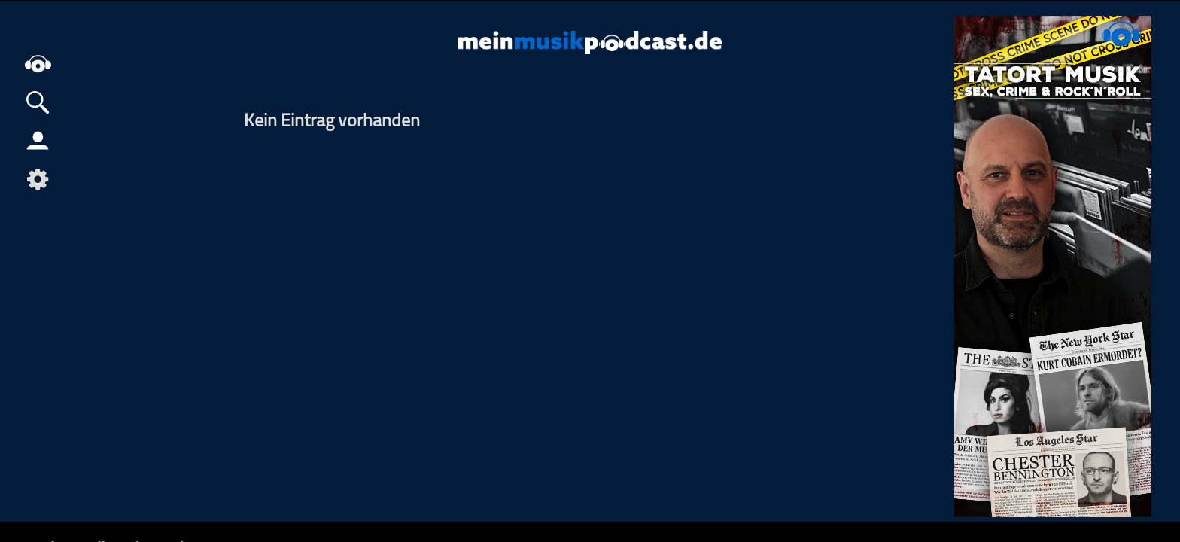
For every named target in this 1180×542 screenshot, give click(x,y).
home (38, 63)
